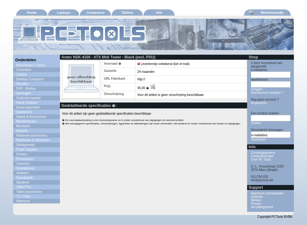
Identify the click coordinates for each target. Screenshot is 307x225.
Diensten (22, 84)
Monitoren (23, 126)
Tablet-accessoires (29, 191)
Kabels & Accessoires (31, 116)
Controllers (23, 70)
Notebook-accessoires (31, 135)
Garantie (257, 196)
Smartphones (25, 168)
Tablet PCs (23, 187)
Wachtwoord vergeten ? (267, 92)
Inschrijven (258, 139)
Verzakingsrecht (262, 207)
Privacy (256, 203)
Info (159, 12)
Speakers (22, 182)
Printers (21, 154)
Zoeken (256, 123)
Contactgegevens (263, 152)
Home (32, 12)
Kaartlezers (24, 112)
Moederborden (26, 121)
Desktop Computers (30, 79)
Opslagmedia (25, 145)
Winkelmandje (266, 12)
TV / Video (23, 196)
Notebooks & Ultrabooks (33, 140)
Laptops (64, 12)
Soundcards (24, 177)
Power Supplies (27, 149)
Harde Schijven (26, 102)
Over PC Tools (261, 159)
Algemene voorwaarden (267, 193)
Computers (95, 12)
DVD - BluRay (26, 88)
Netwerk (22, 130)
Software (22, 173)
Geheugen (23, 93)
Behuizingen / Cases (30, 65)
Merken (256, 200)
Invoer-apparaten (28, 107)
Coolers (21, 74)
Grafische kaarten (28, 98)
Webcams (23, 201)
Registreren (259, 103)
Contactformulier (262, 156)
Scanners (22, 163)
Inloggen (257, 89)
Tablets (127, 12)
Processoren (25, 159)
